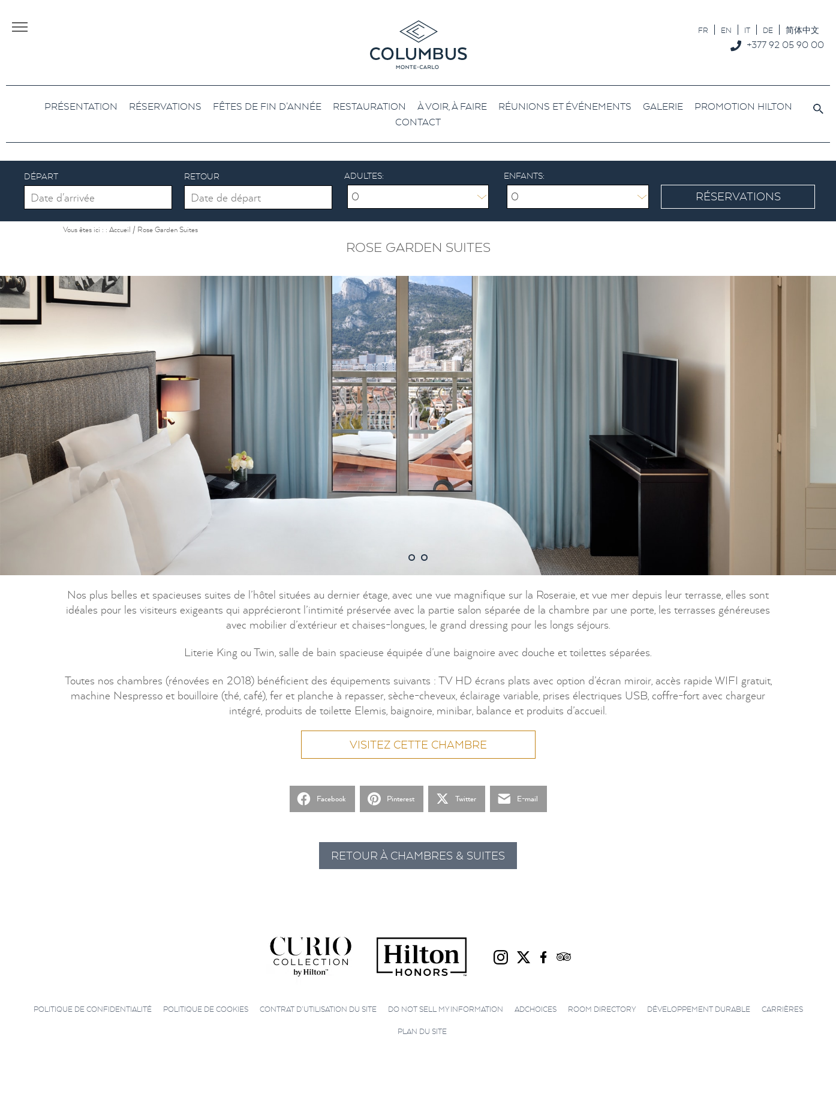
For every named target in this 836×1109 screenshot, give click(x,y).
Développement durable (698, 1009)
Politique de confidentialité (93, 1009)
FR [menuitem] (703, 30)
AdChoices (536, 1009)
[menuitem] (703, 30)
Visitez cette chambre (418, 744)
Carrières (782, 1009)
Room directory (602, 1009)
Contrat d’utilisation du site (318, 1009)
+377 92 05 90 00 (785, 44)
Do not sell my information (445, 1009)
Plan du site (422, 1031)
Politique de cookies (205, 1009)
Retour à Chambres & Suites (418, 855)
